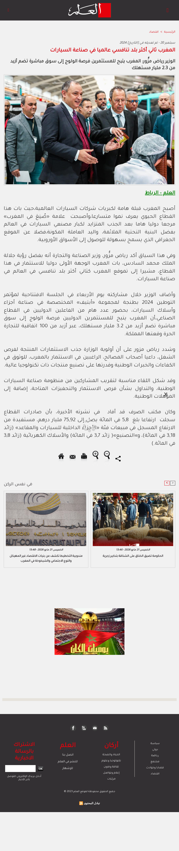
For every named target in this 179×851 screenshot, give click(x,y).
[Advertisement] (44, 425)
